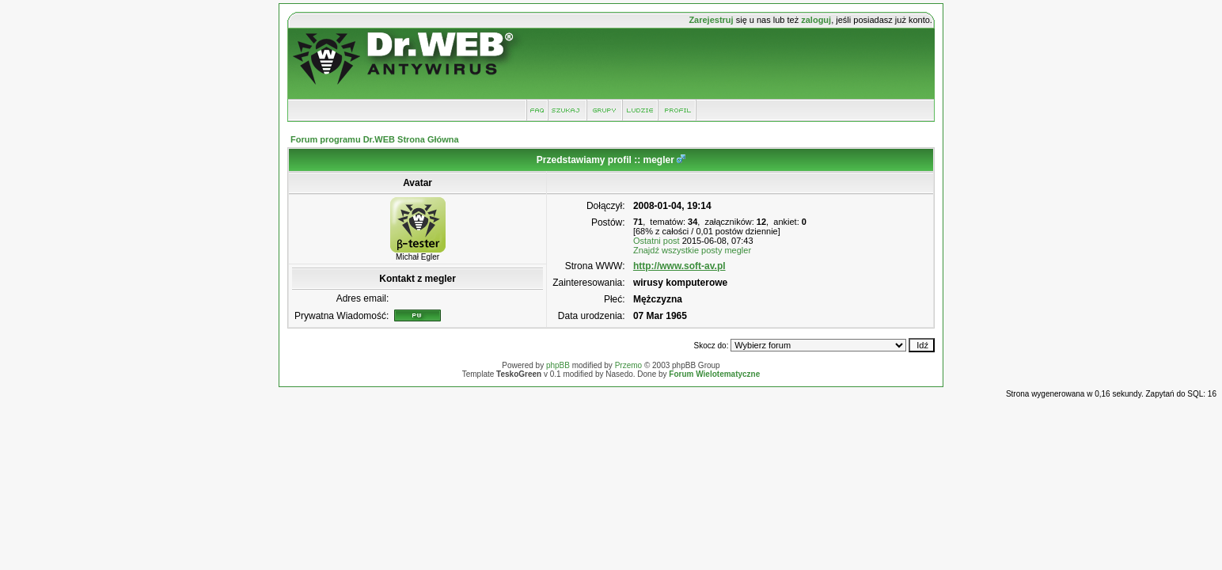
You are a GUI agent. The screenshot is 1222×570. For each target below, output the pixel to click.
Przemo (628, 365)
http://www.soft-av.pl (679, 266)
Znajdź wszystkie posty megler (692, 250)
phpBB (558, 365)
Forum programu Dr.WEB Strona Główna (374, 139)
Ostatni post (656, 240)
